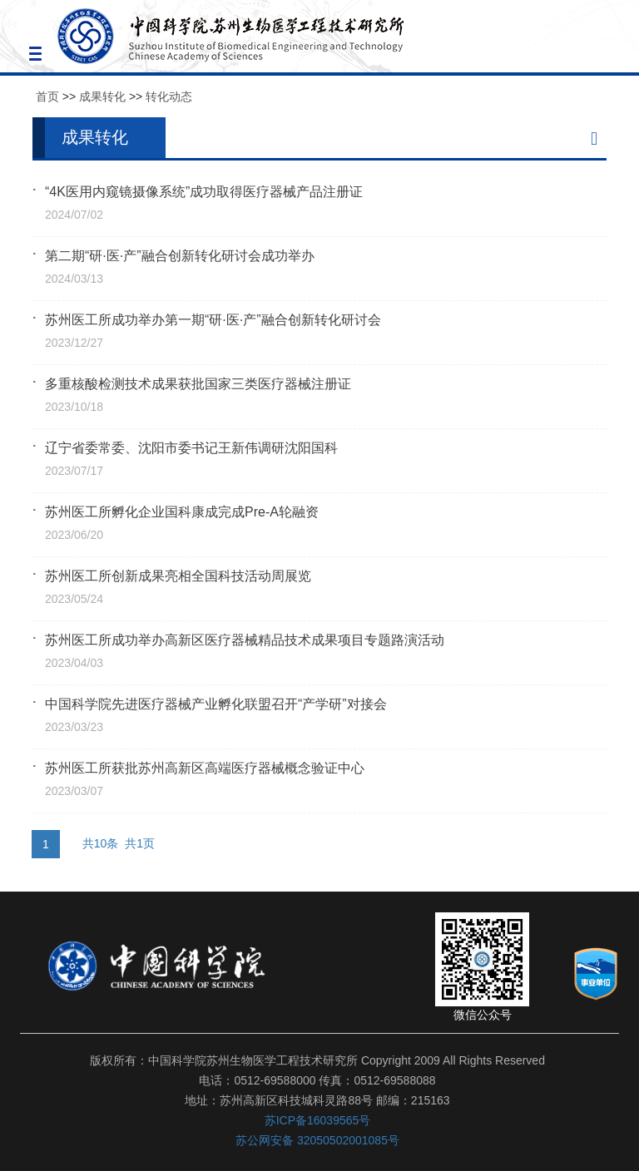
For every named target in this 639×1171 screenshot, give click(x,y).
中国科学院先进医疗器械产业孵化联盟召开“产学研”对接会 (216, 704)
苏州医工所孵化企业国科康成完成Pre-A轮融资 (182, 512)
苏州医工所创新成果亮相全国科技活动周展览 (178, 576)
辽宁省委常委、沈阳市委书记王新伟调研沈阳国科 (191, 448)
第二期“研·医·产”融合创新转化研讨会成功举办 (180, 256)
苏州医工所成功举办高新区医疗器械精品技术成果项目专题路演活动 (244, 640)
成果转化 (102, 96)
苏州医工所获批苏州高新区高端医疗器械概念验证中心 (204, 768)
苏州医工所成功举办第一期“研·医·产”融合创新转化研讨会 (213, 320)
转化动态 (169, 96)
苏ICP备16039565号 (318, 1120)
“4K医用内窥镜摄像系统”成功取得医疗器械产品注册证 (204, 192)
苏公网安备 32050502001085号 (317, 1140)
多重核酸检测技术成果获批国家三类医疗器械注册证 (198, 384)
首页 (47, 96)
